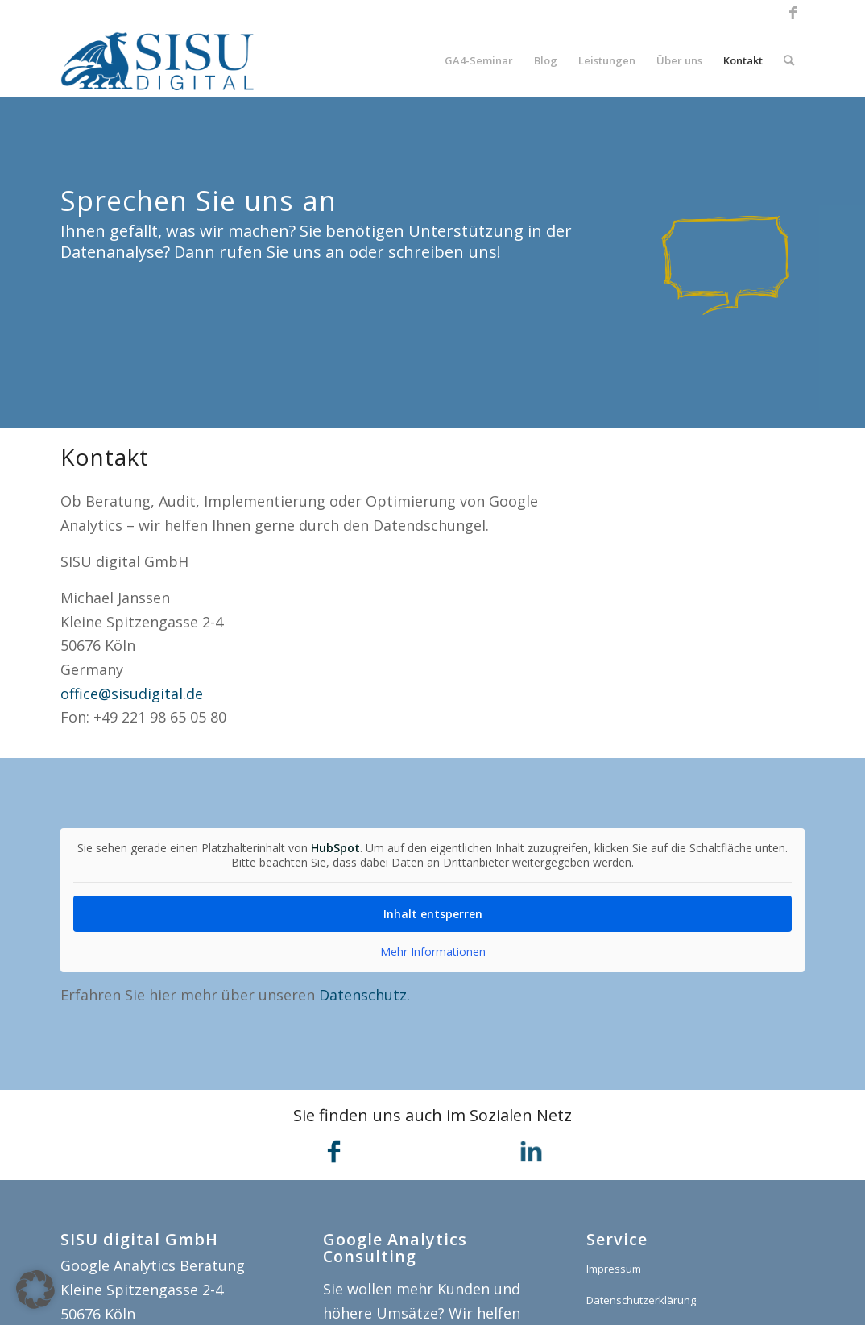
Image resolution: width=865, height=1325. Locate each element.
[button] (35, 1289)
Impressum (613, 1268)
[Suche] (789, 60)
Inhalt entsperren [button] (432, 913)
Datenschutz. (364, 994)
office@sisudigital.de (131, 693)
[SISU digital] (158, 60)
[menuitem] (479, 60)
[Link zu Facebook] (792, 12)
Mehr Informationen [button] (433, 952)
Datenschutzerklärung (641, 1300)
